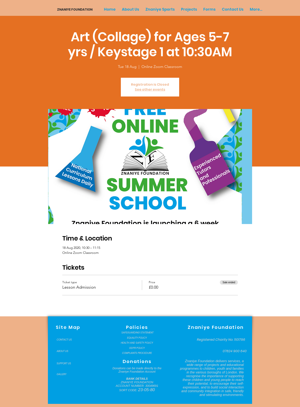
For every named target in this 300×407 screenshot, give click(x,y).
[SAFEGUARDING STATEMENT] (137, 332)
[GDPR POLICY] (137, 348)
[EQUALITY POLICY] (137, 338)
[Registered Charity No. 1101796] (221, 340)
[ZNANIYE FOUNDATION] (73, 9)
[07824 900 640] (235, 351)
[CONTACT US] (67, 340)
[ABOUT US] (67, 351)
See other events (150, 89)
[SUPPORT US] (67, 363)
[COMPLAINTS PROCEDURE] (137, 353)
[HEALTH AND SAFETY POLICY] (137, 343)
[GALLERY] (67, 374)
